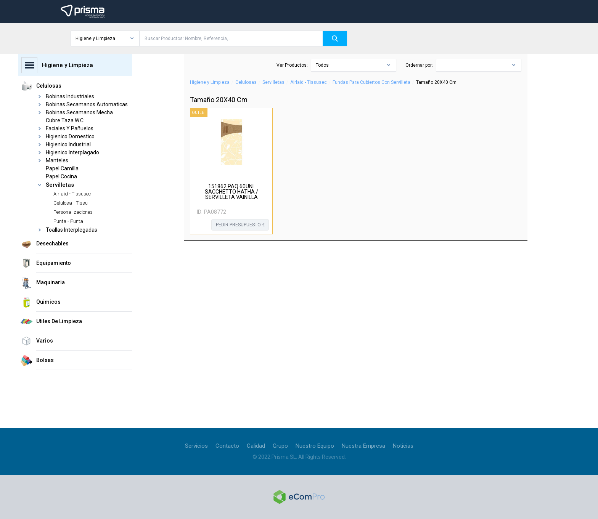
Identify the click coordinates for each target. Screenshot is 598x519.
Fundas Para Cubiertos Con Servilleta (371, 82)
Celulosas (246, 82)
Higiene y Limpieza (210, 82)
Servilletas (273, 82)
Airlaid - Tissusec (308, 82)
